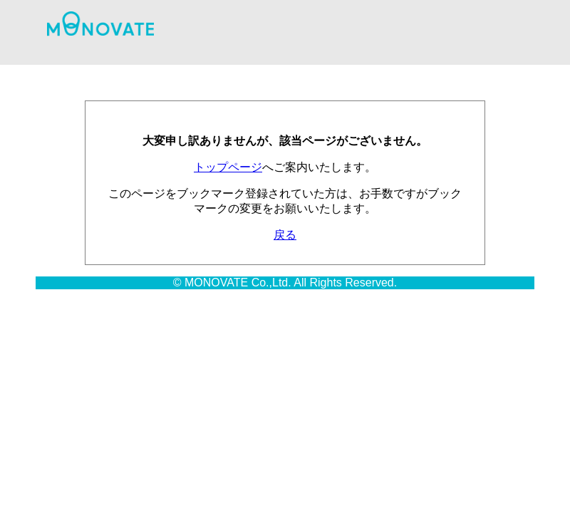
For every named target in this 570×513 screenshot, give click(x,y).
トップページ (228, 167)
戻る (285, 235)
